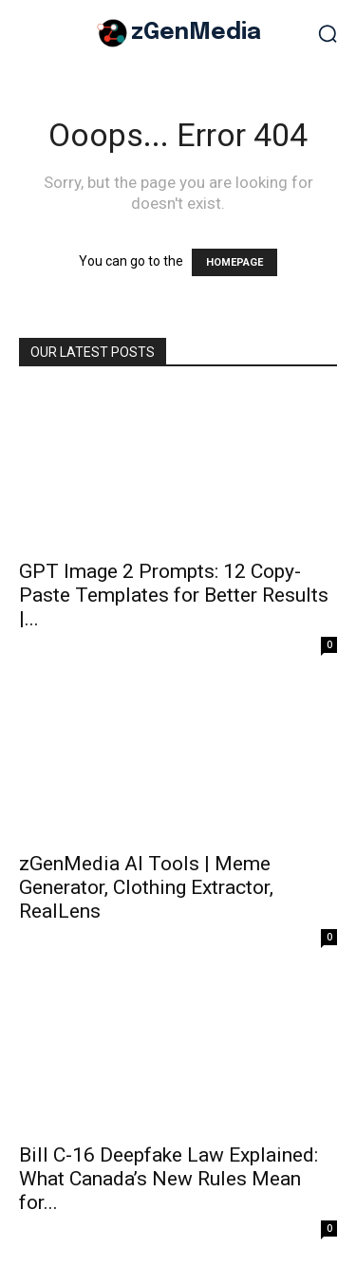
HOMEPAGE (234, 262)
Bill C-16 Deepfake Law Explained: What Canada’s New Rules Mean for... (168, 1179)
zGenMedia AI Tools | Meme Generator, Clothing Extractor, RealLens (146, 887)
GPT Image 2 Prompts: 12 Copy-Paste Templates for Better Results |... (173, 595)
